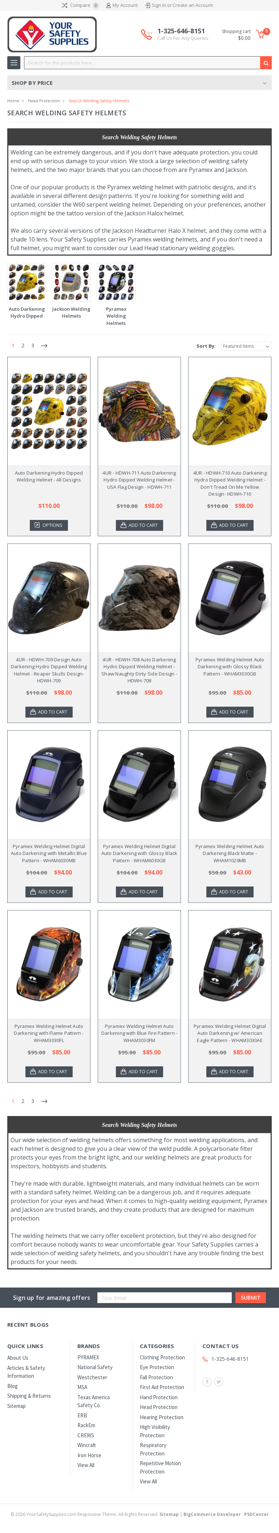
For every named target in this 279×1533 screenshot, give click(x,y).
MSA (82, 1387)
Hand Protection (159, 1397)
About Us (17, 1357)
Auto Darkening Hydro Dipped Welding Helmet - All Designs (49, 476)
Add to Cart (143, 525)
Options (53, 525)
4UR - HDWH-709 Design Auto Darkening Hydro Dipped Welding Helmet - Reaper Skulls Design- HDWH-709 (49, 670)
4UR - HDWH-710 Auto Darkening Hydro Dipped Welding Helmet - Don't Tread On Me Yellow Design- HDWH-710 (230, 483)
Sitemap (16, 1405)
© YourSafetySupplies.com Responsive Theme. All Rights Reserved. (95, 1514)
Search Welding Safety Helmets (99, 100)
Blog (12, 1386)
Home (13, 100)
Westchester (92, 1377)
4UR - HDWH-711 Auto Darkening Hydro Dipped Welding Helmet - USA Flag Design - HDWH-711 (139, 480)
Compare (80, 5)
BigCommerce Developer (212, 1514)
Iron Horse (89, 1455)
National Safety (95, 1367)
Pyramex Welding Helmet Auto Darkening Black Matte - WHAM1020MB (229, 853)
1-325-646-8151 (183, 34)
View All (85, 1465)
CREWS (85, 1435)
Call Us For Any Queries (183, 38)
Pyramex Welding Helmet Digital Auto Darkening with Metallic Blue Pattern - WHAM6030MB (49, 853)
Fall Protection (156, 1377)
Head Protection (44, 100)
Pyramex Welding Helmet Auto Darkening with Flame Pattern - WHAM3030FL (49, 1033)
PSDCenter (256, 1514)
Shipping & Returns (29, 1395)
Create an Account (193, 5)
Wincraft (86, 1445)
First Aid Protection (162, 1387)
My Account (122, 5)
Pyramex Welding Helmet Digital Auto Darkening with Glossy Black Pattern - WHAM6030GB (139, 853)
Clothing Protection (162, 1357)
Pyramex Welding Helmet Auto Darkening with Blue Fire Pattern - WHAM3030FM (139, 1033)
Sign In (159, 5)
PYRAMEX (88, 1357)
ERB (82, 1415)
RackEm (86, 1425)
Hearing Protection (161, 1417)
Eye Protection (157, 1367)
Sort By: (206, 346)
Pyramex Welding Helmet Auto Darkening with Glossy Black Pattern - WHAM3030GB (229, 666)
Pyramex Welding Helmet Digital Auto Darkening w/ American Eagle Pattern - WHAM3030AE (230, 1033)
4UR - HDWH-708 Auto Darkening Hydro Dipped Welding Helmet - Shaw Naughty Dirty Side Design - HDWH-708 (139, 670)
